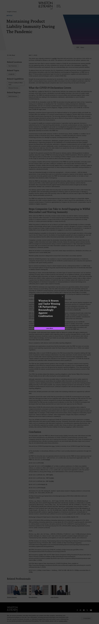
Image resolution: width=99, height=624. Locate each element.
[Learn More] (49, 328)
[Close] (62, 297)
